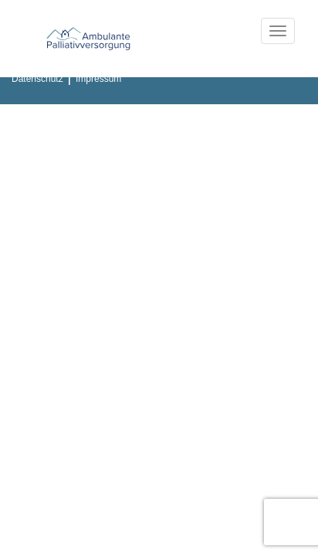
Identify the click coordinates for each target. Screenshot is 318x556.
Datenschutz (37, 78)
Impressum (98, 78)
